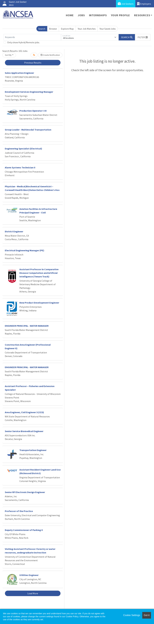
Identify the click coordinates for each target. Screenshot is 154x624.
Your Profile (120, 15)
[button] (142, 37)
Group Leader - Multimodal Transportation (28, 129)
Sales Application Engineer (19, 72)
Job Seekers (126, 4)
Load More (32, 593)
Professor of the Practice (19, 511)
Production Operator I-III (33, 110)
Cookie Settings (131, 615)
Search (41, 28)
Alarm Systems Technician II (20, 167)
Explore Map (67, 28)
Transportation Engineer (32, 450)
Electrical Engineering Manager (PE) (24, 250)
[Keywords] (32, 37)
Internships (98, 15)
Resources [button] (142, 15)
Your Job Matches (87, 28)
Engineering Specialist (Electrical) (23, 148)
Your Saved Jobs (108, 28)
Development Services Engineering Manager (29, 91)
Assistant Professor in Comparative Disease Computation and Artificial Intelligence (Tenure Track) (39, 273)
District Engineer (14, 231)
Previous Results (32, 62)
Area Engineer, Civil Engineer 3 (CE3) (24, 412)
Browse (53, 28)
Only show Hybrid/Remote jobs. (23, 42)
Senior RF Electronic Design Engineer (25, 492)
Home (70, 15)
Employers (144, 4)
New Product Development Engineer (39, 302)
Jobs (81, 15)
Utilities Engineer (28, 575)
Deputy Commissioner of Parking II (24, 529)
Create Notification (50, 55)
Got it (146, 615)
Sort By (8, 55)
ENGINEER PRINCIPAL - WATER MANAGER (27, 325)
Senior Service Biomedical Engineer (24, 431)
